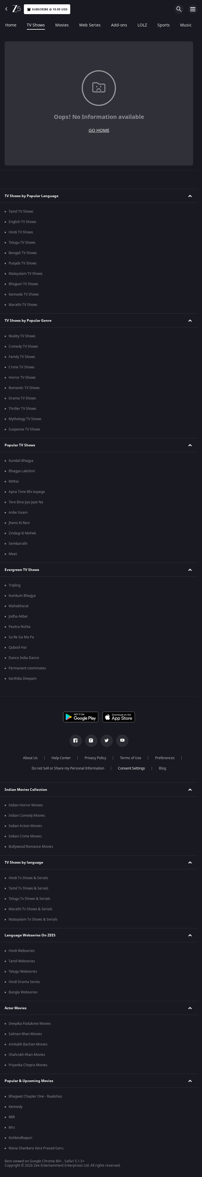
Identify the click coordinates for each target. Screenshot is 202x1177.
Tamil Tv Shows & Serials (28, 888)
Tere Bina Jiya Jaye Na (26, 502)
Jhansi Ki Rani (19, 522)
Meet (13, 554)
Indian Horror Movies (26, 805)
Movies (62, 25)
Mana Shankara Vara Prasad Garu (36, 1148)
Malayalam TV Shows (26, 273)
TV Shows (36, 25)
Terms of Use (130, 758)
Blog (162, 768)
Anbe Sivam (18, 512)
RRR (12, 1117)
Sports (163, 25)
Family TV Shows (22, 356)
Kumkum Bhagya (22, 595)
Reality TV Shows (22, 336)
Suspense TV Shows (24, 429)
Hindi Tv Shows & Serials (28, 878)
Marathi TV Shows (23, 304)
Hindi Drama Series (24, 981)
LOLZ (142, 25)
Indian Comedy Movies (27, 815)
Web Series (90, 25)
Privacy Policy (95, 758)
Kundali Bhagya (21, 460)
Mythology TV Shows (25, 419)
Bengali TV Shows (23, 253)
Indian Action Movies (25, 826)
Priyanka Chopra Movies (28, 1065)
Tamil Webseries (22, 961)
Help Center (61, 758)
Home (10, 25)
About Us (30, 758)
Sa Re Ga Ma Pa (21, 637)
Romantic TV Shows (24, 388)
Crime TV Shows (22, 367)
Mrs (12, 1127)
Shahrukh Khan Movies (27, 1054)
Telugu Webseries (23, 971)
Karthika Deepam (23, 678)
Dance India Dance (24, 657)
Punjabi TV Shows (23, 263)
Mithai (14, 481)
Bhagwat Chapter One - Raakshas (35, 1096)
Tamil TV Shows (21, 211)
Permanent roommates (27, 668)
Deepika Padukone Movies (30, 1023)
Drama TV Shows (22, 398)
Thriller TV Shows (22, 408)
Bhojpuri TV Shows (23, 284)
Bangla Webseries (23, 992)
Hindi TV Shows (21, 232)
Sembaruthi (18, 543)
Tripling (14, 585)
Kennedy (15, 1106)
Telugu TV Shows (22, 242)
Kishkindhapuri (20, 1137)
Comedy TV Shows (23, 346)
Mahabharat (18, 606)
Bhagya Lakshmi (22, 471)
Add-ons (119, 25)
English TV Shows (22, 221)
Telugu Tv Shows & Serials (29, 898)
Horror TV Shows (22, 377)
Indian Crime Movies (25, 836)
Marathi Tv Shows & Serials (30, 909)
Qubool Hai (17, 647)
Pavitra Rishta (20, 626)
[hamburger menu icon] (192, 9)
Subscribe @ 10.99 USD (47, 9)
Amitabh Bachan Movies (28, 1044)
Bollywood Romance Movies (31, 846)
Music (186, 25)
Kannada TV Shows (24, 294)
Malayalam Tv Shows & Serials (33, 919)
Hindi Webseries (22, 950)
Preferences (165, 758)
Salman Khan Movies (25, 1034)
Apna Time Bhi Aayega (27, 491)
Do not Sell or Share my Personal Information (68, 768)
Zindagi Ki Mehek (22, 533)
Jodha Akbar (18, 616)
